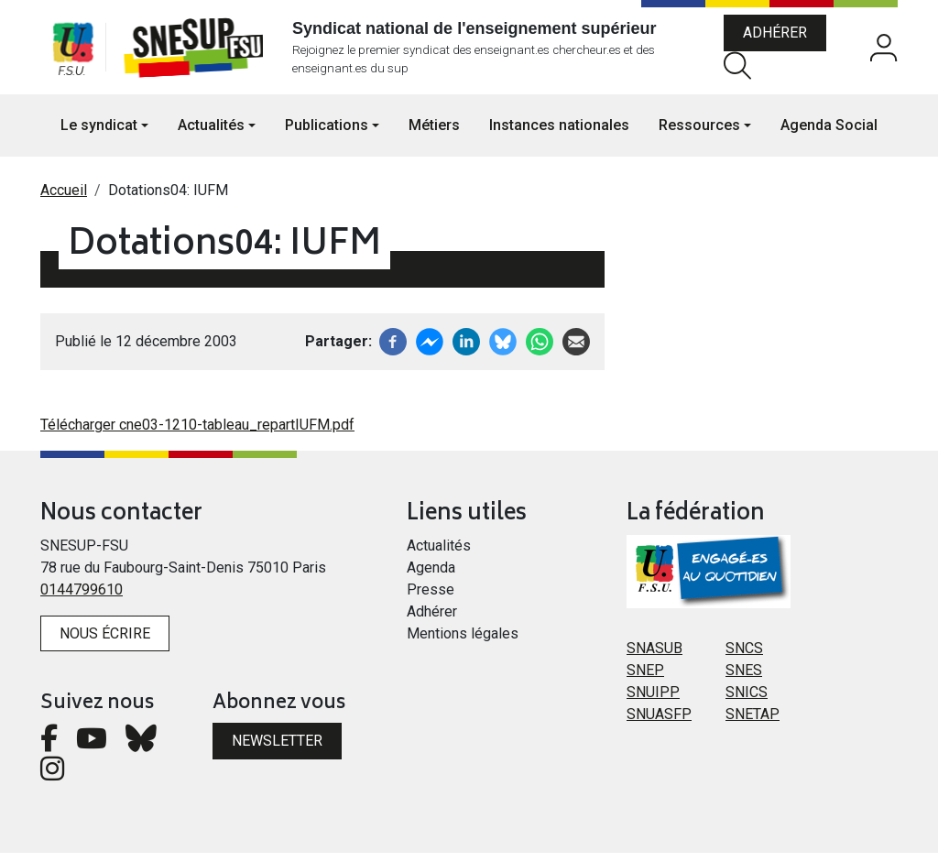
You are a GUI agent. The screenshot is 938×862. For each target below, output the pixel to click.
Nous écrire (105, 641)
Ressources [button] (699, 133)
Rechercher (743, 69)
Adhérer (780, 37)
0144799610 (81, 597)
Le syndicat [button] (98, 133)
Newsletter (277, 749)
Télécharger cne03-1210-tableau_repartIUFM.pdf (197, 433)
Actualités (439, 553)
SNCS (744, 656)
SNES (743, 678)
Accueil (63, 198)
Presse (430, 597)
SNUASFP (659, 722)
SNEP (645, 678)
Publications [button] (326, 133)
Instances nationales (559, 133)
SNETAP (752, 722)
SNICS (746, 700)
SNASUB (654, 656)
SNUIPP (653, 700)
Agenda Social (829, 133)
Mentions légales (462, 641)
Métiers (434, 133)
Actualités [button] (211, 133)
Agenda (431, 575)
